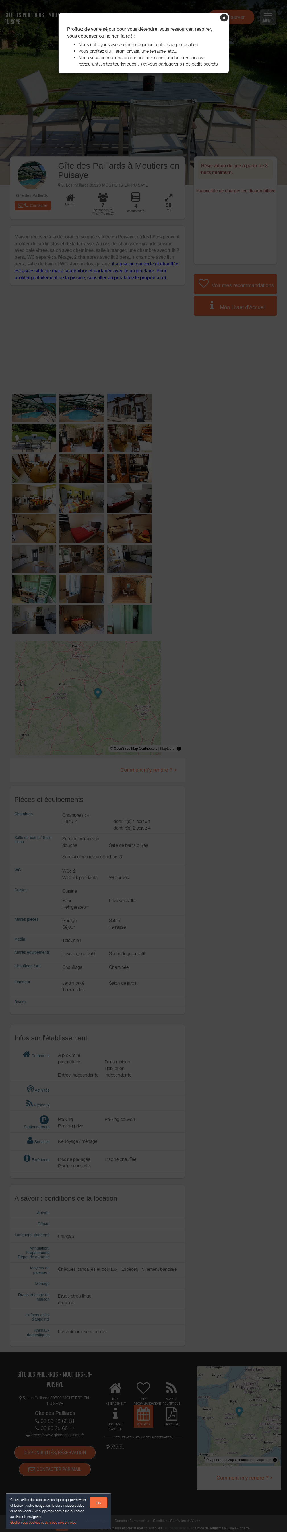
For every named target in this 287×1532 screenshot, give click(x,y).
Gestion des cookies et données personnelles (43, 1522)
